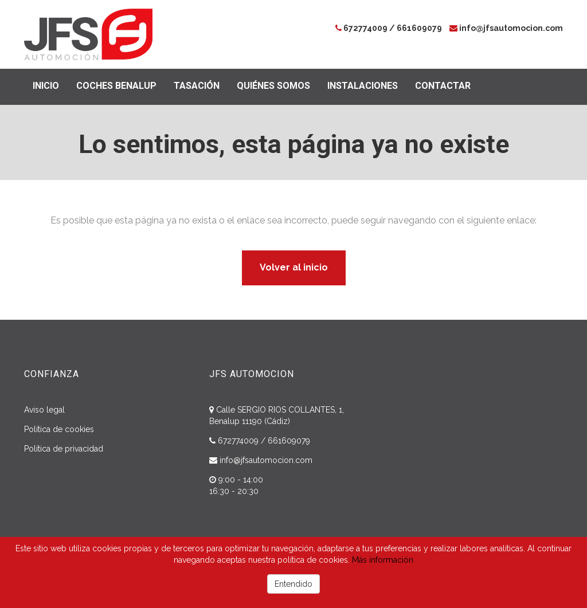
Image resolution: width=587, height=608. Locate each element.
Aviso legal (44, 409)
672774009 (365, 28)
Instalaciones (362, 85)
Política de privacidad (63, 448)
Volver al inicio (294, 267)
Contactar (443, 85)
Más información (382, 559)
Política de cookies (59, 429)
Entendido (293, 584)
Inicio (46, 85)
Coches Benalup (116, 85)
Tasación (197, 85)
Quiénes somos (273, 85)
